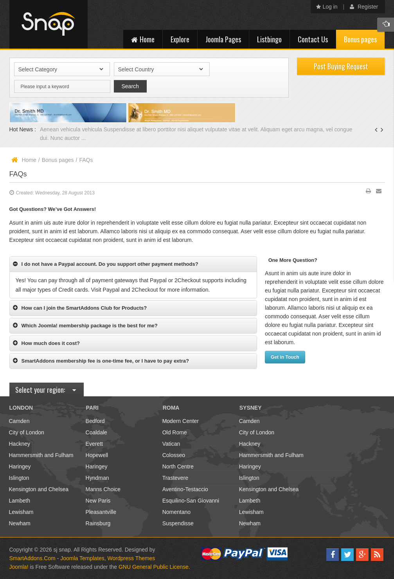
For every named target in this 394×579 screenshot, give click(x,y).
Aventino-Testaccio (185, 489)
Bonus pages (58, 160)
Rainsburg (98, 523)
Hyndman (97, 478)
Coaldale (96, 432)
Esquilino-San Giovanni (190, 500)
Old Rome (174, 432)
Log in (327, 7)
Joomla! (19, 567)
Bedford (95, 421)
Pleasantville (101, 512)
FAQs (18, 174)
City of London (26, 432)
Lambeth (19, 500)
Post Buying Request (341, 66)
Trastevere (175, 478)
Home (29, 160)
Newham (20, 523)
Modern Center (180, 421)
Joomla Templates (82, 558)
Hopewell (97, 455)
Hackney (19, 444)
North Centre (178, 466)
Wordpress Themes (131, 558)
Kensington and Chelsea (39, 489)
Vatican (171, 444)
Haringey (20, 466)
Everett (94, 444)
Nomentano (176, 512)
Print (368, 192)
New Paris (98, 500)
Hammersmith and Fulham (41, 455)
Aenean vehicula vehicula (72, 129)
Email (378, 192)
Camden (19, 421)
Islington (19, 478)
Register (364, 7)
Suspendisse (178, 523)
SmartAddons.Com (32, 558)
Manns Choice (103, 489)
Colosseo (173, 455)
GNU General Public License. (154, 567)
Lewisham (21, 512)
